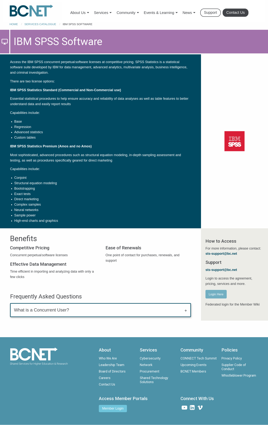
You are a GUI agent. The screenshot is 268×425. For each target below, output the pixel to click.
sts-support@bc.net (221, 270)
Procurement (149, 371)
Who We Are (108, 358)
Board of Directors (112, 371)
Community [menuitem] (126, 13)
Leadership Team (111, 365)
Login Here (216, 294)
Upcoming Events (194, 365)
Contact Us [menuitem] (235, 12)
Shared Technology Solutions (154, 380)
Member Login (113, 408)
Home (13, 24)
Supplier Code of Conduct (233, 367)
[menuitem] (35, 11)
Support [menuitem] (210, 12)
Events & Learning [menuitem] (159, 13)
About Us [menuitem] (77, 13)
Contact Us (107, 384)
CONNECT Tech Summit (199, 358)
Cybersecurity (150, 358)
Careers (105, 378)
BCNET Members (193, 371)
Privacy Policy (231, 358)
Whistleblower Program (238, 375)
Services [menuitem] (101, 13)
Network (146, 365)
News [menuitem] (187, 13)
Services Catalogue (40, 24)
